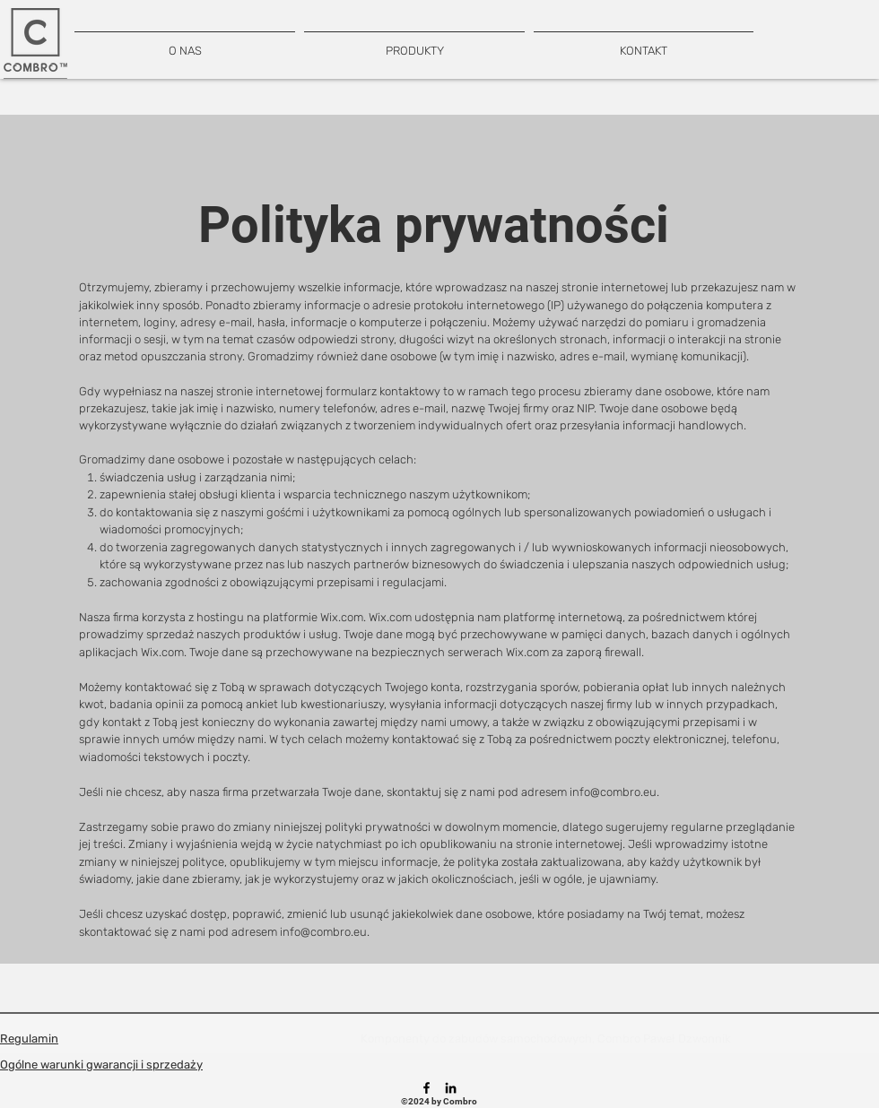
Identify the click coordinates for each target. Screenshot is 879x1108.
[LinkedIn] (450, 1087)
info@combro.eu (613, 792)
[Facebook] (426, 1087)
